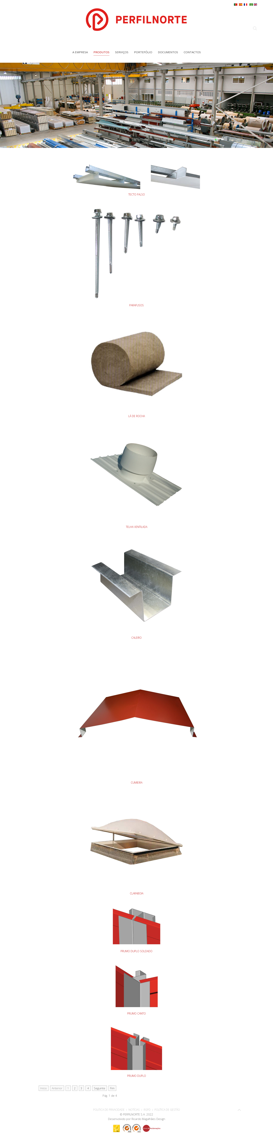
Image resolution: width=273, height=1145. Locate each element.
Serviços (121, 52)
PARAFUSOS (136, 305)
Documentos (168, 52)
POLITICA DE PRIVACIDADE (109, 1109)
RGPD (147, 1109)
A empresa (80, 52)
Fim (112, 1088)
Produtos (101, 52)
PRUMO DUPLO (136, 1076)
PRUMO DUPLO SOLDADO (136, 951)
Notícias (134, 1109)
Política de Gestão (167, 1109)
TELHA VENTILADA (136, 527)
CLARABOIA (136, 893)
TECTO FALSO (136, 194)
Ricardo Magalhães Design (148, 1119)
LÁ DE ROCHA (136, 416)
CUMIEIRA (136, 782)
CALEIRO (136, 637)
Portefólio (143, 52)
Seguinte (99, 1088)
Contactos (192, 52)
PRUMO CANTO (136, 1013)
